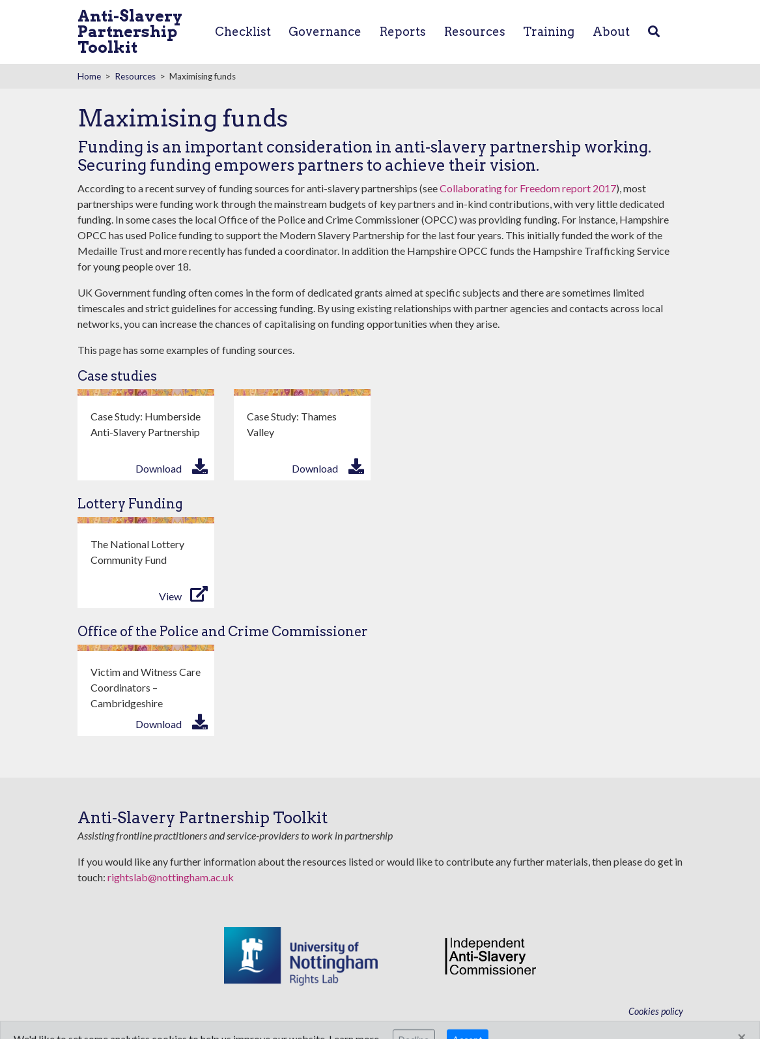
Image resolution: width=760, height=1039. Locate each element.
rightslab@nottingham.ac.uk (170, 877)
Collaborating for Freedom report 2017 (528, 188)
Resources (474, 31)
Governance (325, 31)
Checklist (243, 31)
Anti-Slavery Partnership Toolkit (129, 32)
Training (548, 31)
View (170, 596)
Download (158, 468)
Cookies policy (655, 1011)
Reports (403, 31)
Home (89, 76)
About (611, 31)
